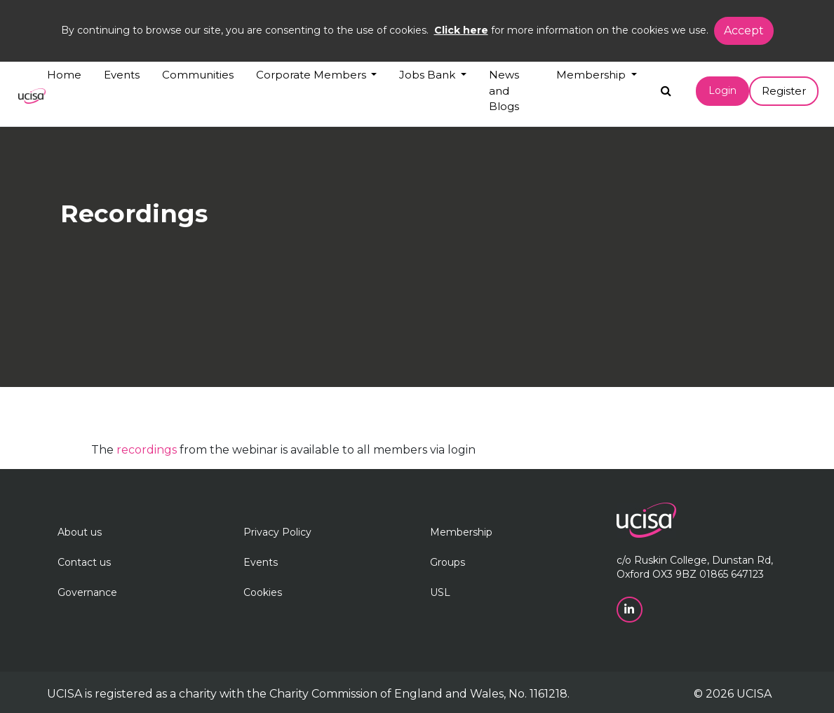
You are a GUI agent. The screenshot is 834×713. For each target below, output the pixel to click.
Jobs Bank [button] (428, 74)
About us (80, 532)
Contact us (84, 562)
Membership (461, 532)
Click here (461, 30)
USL (440, 592)
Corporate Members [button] (312, 74)
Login (722, 90)
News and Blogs (504, 90)
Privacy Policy (277, 532)
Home (64, 74)
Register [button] (784, 90)
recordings (146, 449)
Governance (87, 592)
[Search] (666, 87)
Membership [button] (592, 74)
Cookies (262, 592)
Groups (447, 562)
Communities (198, 74)
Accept (744, 30)
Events (122, 74)
